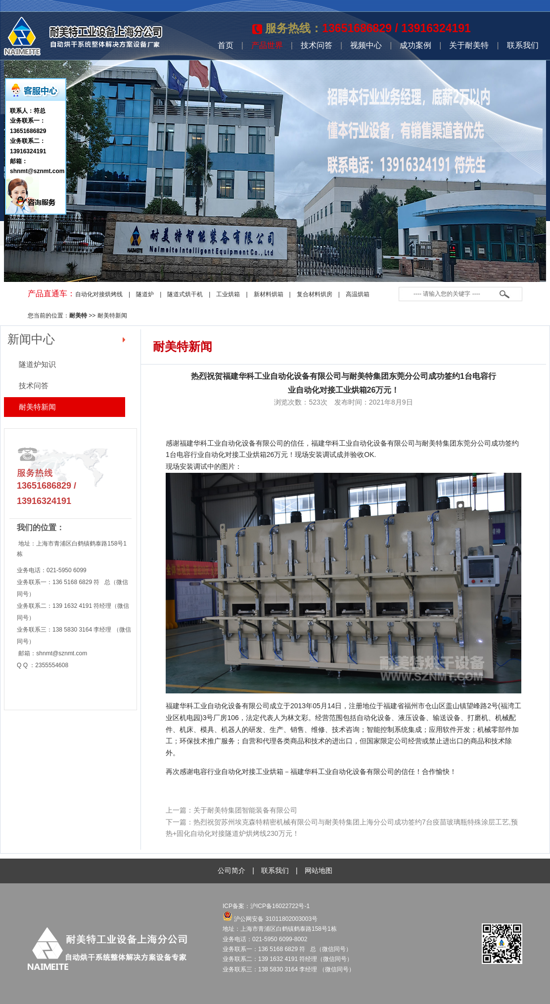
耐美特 (78, 315)
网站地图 (318, 870)
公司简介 (231, 870)
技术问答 (316, 45)
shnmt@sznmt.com (61, 653)
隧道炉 (145, 294)
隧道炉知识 (37, 364)
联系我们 (523, 45)
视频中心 (366, 45)
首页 (225, 45)
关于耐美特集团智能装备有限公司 (245, 810)
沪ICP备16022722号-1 (280, 906)
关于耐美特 (469, 45)
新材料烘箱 (268, 294)
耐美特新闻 (112, 315)
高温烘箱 (357, 294)
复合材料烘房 (314, 294)
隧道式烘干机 (185, 294)
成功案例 (415, 45)
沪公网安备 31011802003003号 (270, 918)
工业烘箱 (228, 294)
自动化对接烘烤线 (99, 294)
